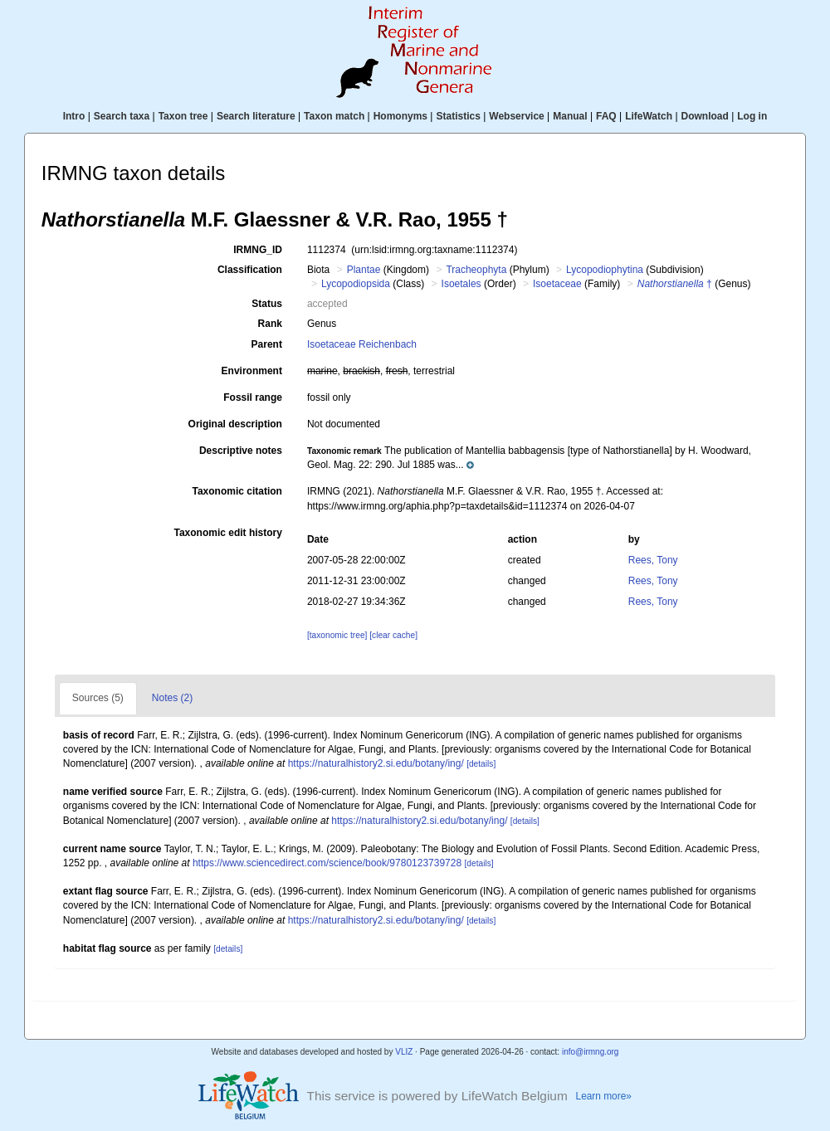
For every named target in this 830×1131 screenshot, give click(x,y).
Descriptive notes (240, 450)
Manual (570, 116)
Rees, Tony (653, 560)
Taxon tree (183, 116)
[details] (481, 763)
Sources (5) (98, 698)
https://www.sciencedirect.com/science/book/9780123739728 (327, 863)
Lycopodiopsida (355, 284)
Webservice (516, 116)
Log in (752, 116)
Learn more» (604, 1096)
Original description (235, 424)
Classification (249, 269)
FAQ (606, 116)
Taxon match (334, 116)
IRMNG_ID (257, 250)
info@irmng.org (590, 1051)
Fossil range (252, 397)
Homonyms (400, 116)
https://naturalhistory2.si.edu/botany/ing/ (376, 763)
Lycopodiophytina (604, 269)
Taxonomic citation (236, 491)
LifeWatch (648, 116)
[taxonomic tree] (337, 635)
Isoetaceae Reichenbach (362, 344)
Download (705, 116)
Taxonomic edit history (227, 533)
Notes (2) (172, 698)
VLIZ (404, 1051)
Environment (252, 371)
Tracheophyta (476, 269)
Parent (266, 344)
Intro (74, 116)
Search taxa (121, 116)
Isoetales (461, 284)
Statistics (458, 116)
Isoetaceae (557, 284)
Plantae (364, 269)
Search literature (256, 116)
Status (266, 304)
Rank (270, 323)
